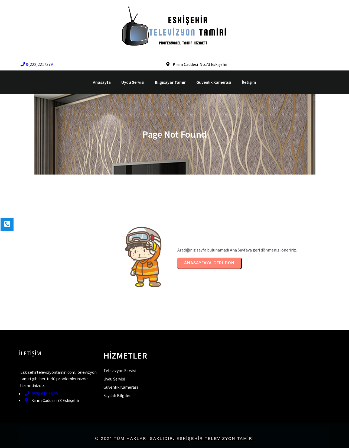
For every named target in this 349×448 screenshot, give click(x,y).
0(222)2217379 (37, 64)
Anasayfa (102, 82)
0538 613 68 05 (41, 393)
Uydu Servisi (132, 82)
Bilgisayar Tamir (170, 82)
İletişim (249, 82)
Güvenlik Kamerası (213, 82)
